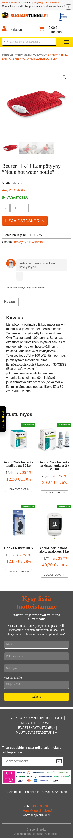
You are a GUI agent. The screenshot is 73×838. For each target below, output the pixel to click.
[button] (64, 77)
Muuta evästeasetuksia (36, 732)
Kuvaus (10, 301)
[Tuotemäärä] (15, 208)
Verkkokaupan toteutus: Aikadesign (36, 833)
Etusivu (7, 55)
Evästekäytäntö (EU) (36, 727)
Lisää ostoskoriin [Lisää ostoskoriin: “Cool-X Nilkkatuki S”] (18, 571)
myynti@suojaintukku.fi (47, 2)
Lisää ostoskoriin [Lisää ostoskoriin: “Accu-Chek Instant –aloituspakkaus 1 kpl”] (54, 575)
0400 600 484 (10, 2)
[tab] (10, 302)
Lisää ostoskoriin (24, 221)
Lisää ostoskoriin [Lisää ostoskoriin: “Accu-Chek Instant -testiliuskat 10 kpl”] (18, 489)
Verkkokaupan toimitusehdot (36, 718)
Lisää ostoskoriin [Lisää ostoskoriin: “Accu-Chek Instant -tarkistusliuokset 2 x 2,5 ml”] (54, 492)
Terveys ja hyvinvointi (31, 55)
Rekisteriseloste (36, 723)
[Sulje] (68, 7)
